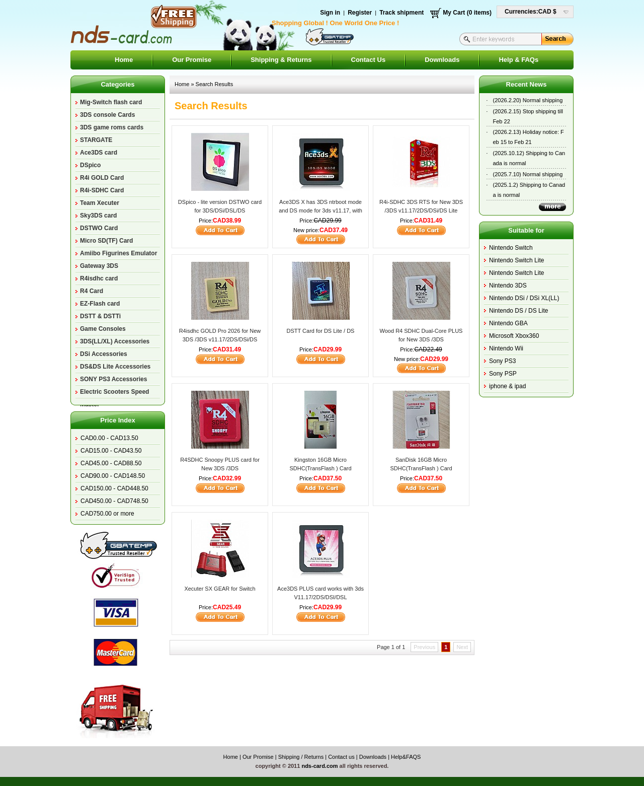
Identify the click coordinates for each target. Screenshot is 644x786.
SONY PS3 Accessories (113, 379)
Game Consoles (103, 328)
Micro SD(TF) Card (106, 240)
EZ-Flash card (100, 303)
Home (124, 59)
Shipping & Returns (281, 59)
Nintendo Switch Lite (516, 260)
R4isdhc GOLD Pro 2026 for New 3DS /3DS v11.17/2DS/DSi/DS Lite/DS (220, 339)
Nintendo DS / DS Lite (518, 310)
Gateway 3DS (99, 265)
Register (360, 12)
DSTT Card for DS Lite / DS (321, 331)
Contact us (341, 757)
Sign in (330, 12)
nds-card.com (319, 766)
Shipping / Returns (301, 757)
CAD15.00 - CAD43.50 (110, 450)
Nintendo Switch (511, 247)
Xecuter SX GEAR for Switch (219, 589)
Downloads (442, 59)
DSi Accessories (103, 354)
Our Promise (191, 59)
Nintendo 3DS (508, 285)
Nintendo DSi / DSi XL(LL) (524, 298)
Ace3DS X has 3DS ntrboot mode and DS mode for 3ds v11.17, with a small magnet (320, 210)
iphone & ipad (507, 386)
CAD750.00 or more (107, 513)
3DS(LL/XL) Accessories (114, 341)
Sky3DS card (98, 215)
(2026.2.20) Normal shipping (528, 100)
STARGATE (96, 140)
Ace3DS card (98, 152)
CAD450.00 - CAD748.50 (114, 501)
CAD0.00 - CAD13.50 (109, 438)
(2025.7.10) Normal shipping (528, 174)
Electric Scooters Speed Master (114, 393)
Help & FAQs (518, 59)
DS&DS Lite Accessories (115, 366)
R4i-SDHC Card (102, 190)
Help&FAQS (406, 757)
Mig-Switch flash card (111, 102)
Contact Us (368, 59)
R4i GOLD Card (102, 177)
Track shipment (401, 12)
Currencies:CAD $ (530, 11)
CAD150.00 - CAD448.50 (114, 488)
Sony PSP (503, 373)
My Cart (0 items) (467, 12)
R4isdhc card (99, 278)
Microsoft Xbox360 (514, 335)
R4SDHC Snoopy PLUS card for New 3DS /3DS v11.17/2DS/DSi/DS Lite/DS (220, 468)
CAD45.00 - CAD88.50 (110, 463)
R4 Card (91, 291)
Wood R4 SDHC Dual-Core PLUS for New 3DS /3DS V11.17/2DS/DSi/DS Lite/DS (421, 339)
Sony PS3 (502, 361)
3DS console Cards (107, 114)
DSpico (90, 165)
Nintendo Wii (506, 348)
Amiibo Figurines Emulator (118, 253)
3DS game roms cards (111, 127)
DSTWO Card (99, 228)
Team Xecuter (99, 202)
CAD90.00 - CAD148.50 (112, 475)
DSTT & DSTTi (100, 316)
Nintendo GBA (508, 323)
